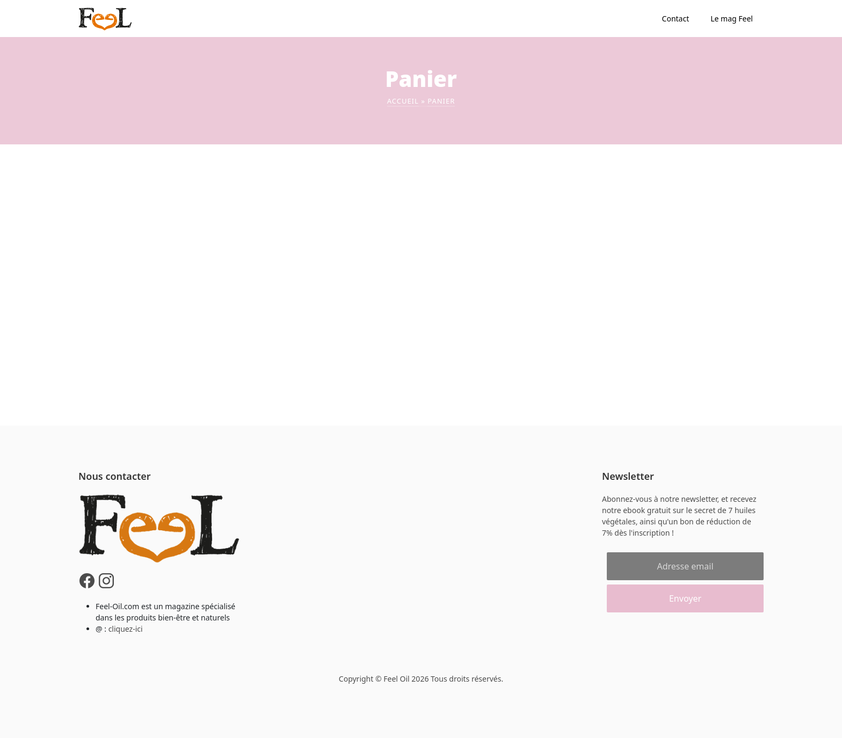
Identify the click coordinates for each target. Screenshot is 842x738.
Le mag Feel (731, 18)
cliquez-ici (125, 629)
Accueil (403, 101)
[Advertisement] (421, 225)
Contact (675, 18)
